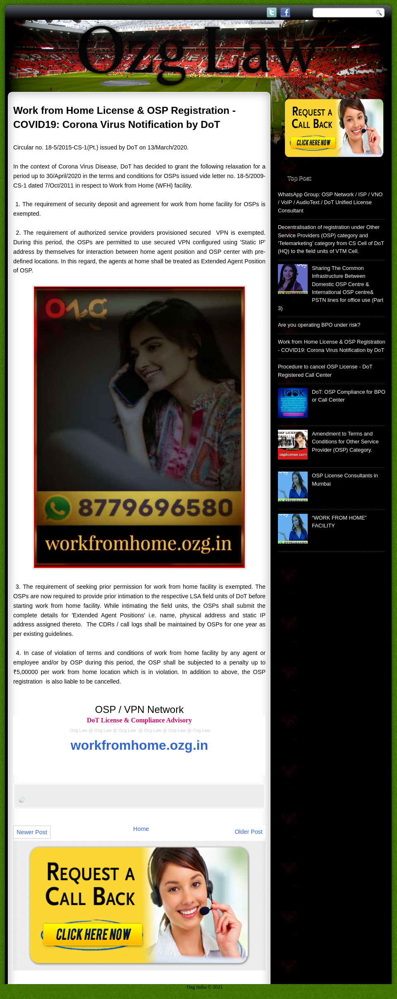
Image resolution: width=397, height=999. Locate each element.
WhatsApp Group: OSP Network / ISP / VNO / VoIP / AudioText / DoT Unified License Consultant (330, 202)
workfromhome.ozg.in (139, 745)
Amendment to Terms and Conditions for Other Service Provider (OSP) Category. (345, 442)
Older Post (248, 831)
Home (141, 829)
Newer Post (32, 832)
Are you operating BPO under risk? (319, 325)
